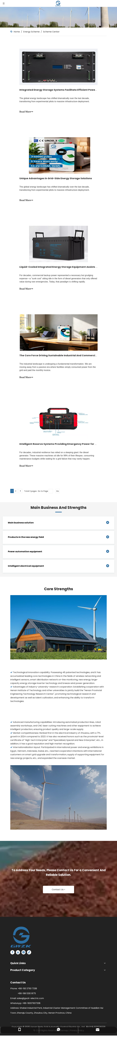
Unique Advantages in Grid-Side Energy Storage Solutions (56, 178)
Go (57, 492)
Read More (26, 112)
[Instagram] (23, 954)
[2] (58, 799)
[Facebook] (12, 954)
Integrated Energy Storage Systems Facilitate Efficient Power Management (67, 90)
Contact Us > (58, 890)
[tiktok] (29, 954)
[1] (58, 628)
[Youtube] (18, 954)
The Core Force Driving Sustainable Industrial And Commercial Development (67, 356)
